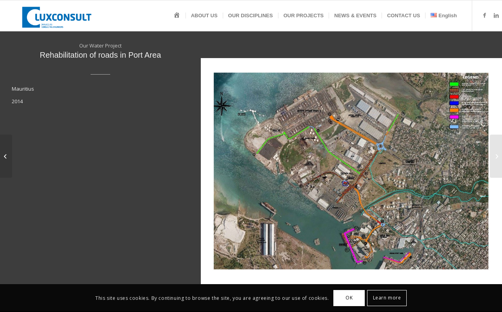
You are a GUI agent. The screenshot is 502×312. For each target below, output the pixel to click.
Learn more (387, 297)
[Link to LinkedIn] (496, 15)
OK (349, 297)
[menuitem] (177, 15)
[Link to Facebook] (484, 15)
